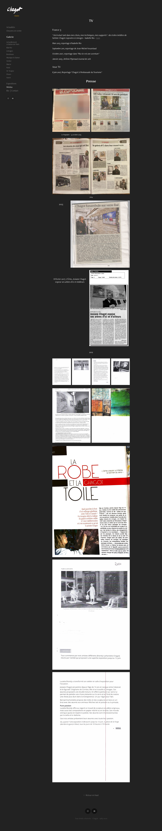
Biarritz (9, 47)
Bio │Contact (12, 90)
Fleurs (8, 74)
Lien (98, 38)
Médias (9, 87)
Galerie (10, 36)
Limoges (9, 51)
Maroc (8, 64)
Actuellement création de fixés (12, 43)
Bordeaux (10, 54)
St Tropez (10, 71)
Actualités (10, 27)
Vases (8, 77)
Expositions (11, 83)
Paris (8, 67)
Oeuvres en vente (14, 30)
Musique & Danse (13, 57)
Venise (8, 61)
